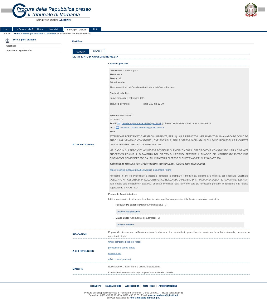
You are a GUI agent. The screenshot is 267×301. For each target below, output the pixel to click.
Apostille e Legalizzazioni (19, 50)
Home (6, 29)
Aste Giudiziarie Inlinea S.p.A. (145, 298)
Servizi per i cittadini (76, 30)
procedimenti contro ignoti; (121, 247)
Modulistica (54, 29)
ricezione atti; (115, 253)
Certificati (51, 34)
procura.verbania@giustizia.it (163, 295)
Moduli (97, 51)
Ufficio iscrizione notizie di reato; (124, 242)
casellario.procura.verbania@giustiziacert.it (142, 127)
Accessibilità (132, 286)
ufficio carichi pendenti (119, 259)
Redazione (96, 286)
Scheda (81, 52)
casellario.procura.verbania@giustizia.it (141, 123)
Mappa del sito (113, 286)
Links (95, 29)
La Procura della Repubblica (29, 29)
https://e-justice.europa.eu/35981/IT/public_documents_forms (140, 170)
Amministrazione (168, 286)
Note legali (149, 286)
